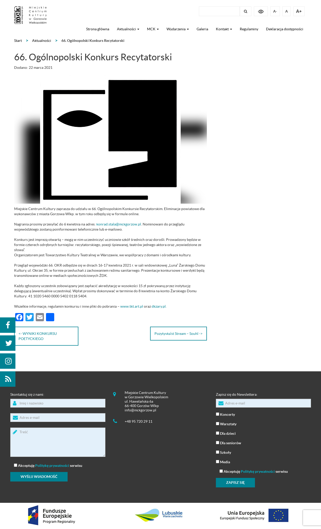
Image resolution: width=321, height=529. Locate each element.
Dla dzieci (226, 433)
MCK (153, 29)
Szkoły (223, 452)
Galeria (202, 29)
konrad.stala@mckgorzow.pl (118, 224)
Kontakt (224, 29)
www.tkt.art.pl (131, 306)
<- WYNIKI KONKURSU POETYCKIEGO (38, 336)
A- (275, 11)
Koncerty (225, 414)
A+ (299, 11)
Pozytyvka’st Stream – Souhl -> (178, 334)
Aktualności (128, 29)
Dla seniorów (228, 442)
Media (223, 461)
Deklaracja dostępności (284, 29)
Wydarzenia (178, 29)
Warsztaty (226, 423)
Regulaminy (249, 29)
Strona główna (97, 29)
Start (18, 41)
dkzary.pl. (159, 306)
